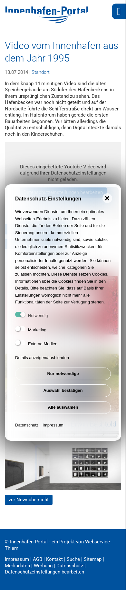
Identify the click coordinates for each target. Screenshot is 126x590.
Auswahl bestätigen (62, 396)
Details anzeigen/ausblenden (42, 364)
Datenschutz (26, 431)
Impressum (53, 431)
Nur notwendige (63, 380)
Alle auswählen (63, 413)
